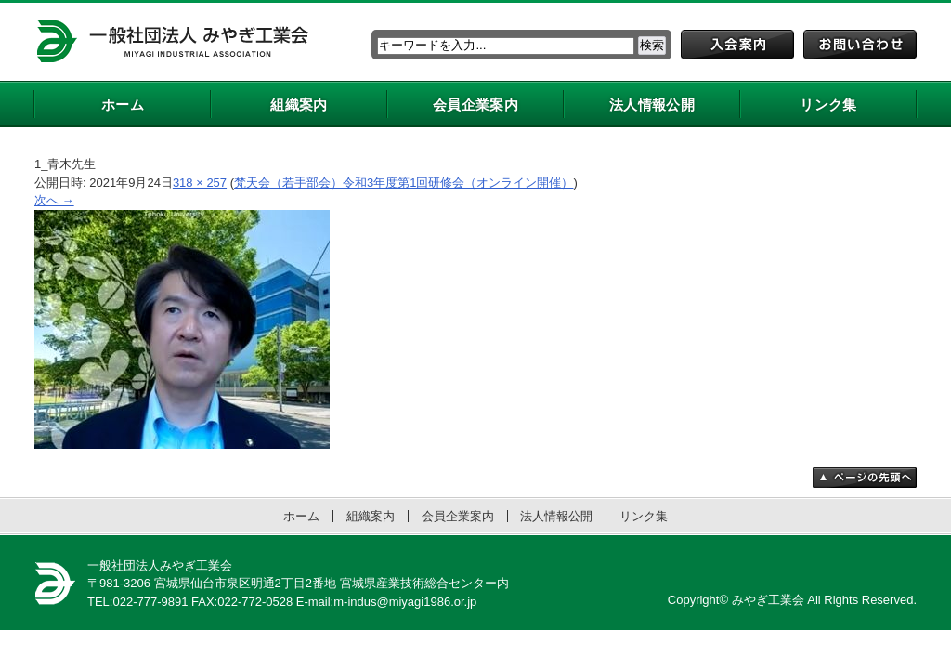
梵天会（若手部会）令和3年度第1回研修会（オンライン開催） (403, 183)
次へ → (54, 200)
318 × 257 (200, 183)
